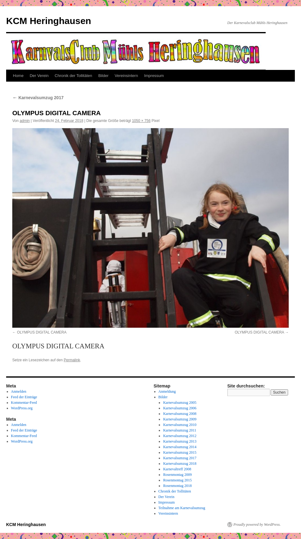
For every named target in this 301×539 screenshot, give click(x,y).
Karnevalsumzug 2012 (179, 436)
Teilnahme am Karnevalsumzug (181, 508)
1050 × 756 (141, 121)
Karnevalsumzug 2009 (179, 419)
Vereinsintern (126, 75)
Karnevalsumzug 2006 (179, 408)
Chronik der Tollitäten (73, 75)
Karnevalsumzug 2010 (179, 425)
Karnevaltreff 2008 (177, 469)
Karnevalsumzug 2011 (179, 430)
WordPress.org (22, 408)
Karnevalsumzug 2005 (179, 402)
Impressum (154, 75)
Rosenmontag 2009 (177, 474)
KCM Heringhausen (48, 21)
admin (25, 121)
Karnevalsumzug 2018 (179, 463)
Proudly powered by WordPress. (257, 524)
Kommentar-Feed (24, 402)
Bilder (103, 75)
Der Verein (39, 75)
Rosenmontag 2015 (177, 480)
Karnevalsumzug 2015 (179, 452)
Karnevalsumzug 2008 (179, 413)
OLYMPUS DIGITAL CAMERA (41, 332)
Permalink (72, 360)
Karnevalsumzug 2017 (38, 97)
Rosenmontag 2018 (177, 486)
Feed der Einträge (24, 397)
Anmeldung (167, 391)
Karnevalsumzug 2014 (179, 447)
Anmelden (18, 391)
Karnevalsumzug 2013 (179, 441)
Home (18, 75)
